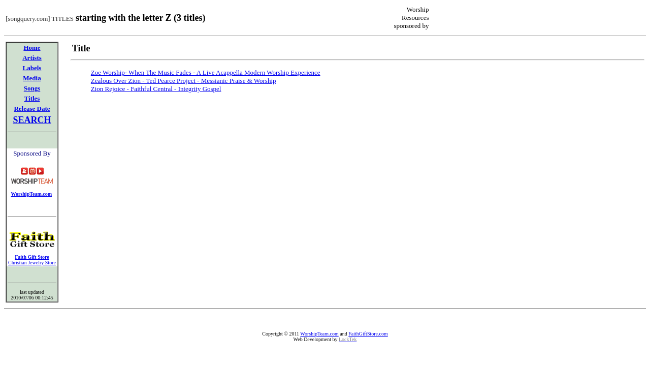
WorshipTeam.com (319, 334)
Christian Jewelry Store (32, 262)
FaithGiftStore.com (368, 334)
